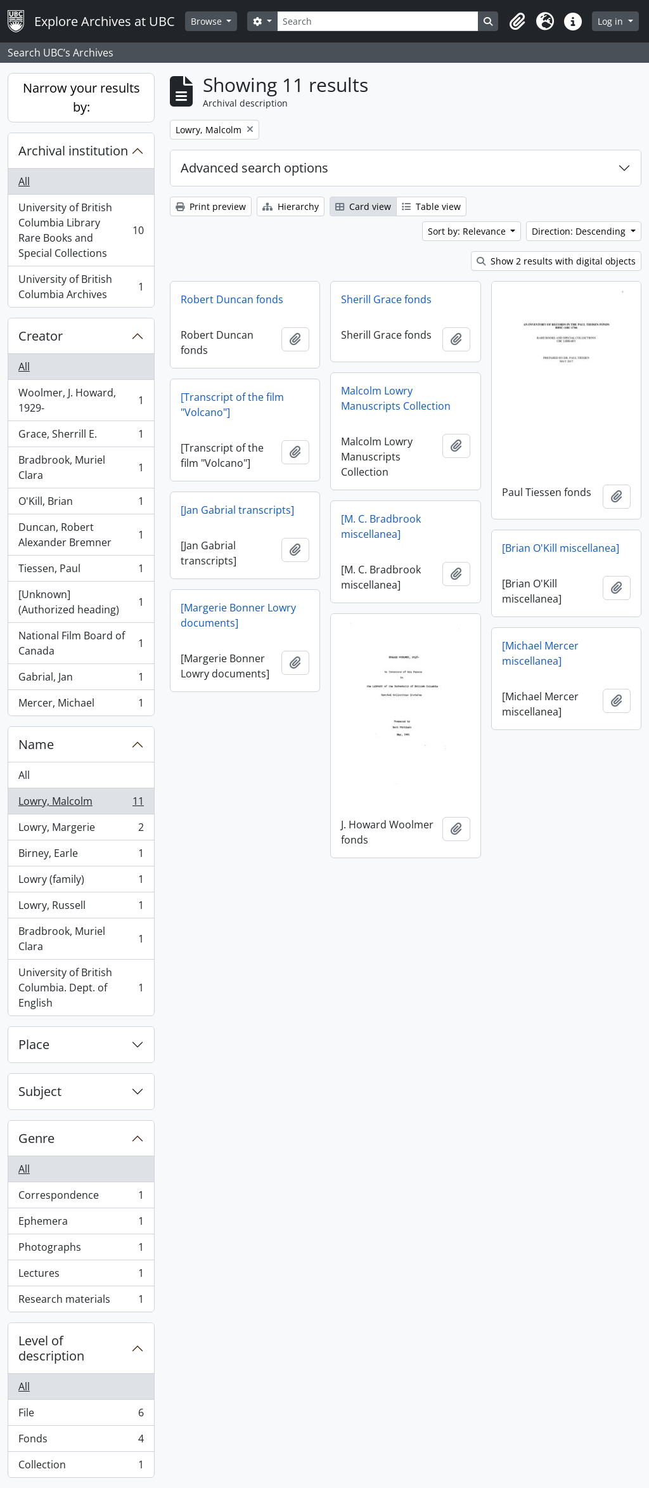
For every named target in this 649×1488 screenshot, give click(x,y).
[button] (517, 22)
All (24, 181)
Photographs (81, 1249)
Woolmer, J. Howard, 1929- (81, 400)
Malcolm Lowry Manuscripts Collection (396, 398)
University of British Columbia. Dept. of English (81, 987)
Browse (207, 21)
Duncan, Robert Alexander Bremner (81, 534)
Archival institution (73, 150)
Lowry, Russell (81, 907)
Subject (39, 1091)
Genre (36, 1138)
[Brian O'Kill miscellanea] (560, 548)
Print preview (211, 206)
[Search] (378, 21)
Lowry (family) (81, 881)
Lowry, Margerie (81, 829)
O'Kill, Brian (81, 503)
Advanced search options (254, 167)
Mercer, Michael (81, 705)
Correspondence (81, 1197)
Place (33, 1044)
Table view (431, 206)
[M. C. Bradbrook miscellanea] (381, 526)
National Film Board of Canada (81, 643)
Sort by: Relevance (468, 231)
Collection (81, 1467)
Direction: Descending (580, 231)
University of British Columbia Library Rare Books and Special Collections (81, 230)
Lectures (81, 1275)
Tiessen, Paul (81, 571)
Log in (612, 21)
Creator (40, 335)
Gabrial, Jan (81, 679)
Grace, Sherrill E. (81, 436)
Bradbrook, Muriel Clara (81, 467)
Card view (363, 206)
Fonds (81, 1441)
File (81, 1415)
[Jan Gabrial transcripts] (237, 510)
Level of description (51, 1348)
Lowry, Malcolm (81, 803)
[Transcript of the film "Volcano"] (232, 404)
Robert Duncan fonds (232, 299)
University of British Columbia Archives (81, 286)
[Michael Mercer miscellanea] (540, 653)
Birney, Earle (81, 855)
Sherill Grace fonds (386, 299)
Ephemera (81, 1223)
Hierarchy (290, 206)
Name (36, 744)
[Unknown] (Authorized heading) (81, 602)
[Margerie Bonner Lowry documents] (238, 615)
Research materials (81, 1301)
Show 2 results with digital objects (556, 261)
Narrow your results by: (81, 97)
